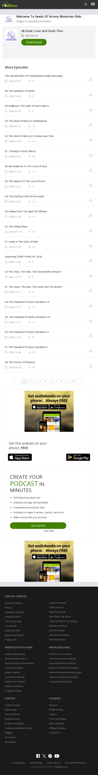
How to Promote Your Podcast (64, 667)
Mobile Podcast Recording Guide (65, 672)
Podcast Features (13, 602)
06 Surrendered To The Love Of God (26, 166)
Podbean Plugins (13, 690)
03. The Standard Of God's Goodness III (27, 316)
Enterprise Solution (14, 612)
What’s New (11, 709)
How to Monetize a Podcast (62, 663)
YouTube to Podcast (15, 676)
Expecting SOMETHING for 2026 (23, 256)
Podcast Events (12, 718)
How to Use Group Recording (63, 676)
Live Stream (11, 625)
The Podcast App (13, 621)
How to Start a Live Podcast (62, 658)
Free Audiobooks (57, 639)
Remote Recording (14, 635)
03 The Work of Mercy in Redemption (26, 120)
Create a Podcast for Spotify (63, 621)
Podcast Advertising (15, 654)
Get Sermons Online (59, 634)
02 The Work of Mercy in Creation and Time (29, 135)
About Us (53, 705)
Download (34, 42)
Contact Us (54, 732)
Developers (11, 741)
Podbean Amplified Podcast (18, 728)
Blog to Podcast (12, 672)
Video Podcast (56, 607)
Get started (38, 525)
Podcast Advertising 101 (61, 681)
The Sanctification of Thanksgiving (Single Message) (34, 75)
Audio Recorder (12, 630)
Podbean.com (61, 766)
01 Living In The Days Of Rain (21, 241)
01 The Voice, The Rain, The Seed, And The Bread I (33, 286)
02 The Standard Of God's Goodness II (27, 331)
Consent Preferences (75, 762)
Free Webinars (12, 714)
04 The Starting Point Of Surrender (24, 196)
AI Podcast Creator (14, 667)
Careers (53, 714)
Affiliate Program (57, 728)
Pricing (8, 607)
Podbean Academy (14, 723)
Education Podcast (58, 625)
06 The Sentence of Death (20, 90)
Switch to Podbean (14, 686)
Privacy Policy (18, 762)
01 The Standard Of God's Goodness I (26, 346)
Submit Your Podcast (15, 681)
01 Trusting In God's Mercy (20, 151)
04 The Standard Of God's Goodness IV (27, 301)
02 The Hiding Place (16, 226)
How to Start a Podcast (60, 654)
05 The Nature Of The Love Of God (25, 181)
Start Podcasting (57, 611)
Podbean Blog (56, 709)
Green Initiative (56, 723)
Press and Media (57, 718)
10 (73, 381)
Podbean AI (10, 639)
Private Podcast (12, 616)
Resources (10, 737)
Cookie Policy (36, 762)
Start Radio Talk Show (60, 616)
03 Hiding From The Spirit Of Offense (26, 211)
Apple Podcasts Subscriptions (19, 663)
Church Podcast (57, 630)
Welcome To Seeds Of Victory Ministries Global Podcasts (57, 16)
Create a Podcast (57, 602)
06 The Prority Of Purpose (20, 362)
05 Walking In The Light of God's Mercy (27, 105)
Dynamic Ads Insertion (16, 658)
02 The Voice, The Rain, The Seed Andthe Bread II (33, 271)
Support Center (12, 705)
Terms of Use (53, 762)
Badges (8, 732)
